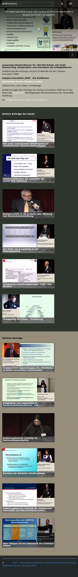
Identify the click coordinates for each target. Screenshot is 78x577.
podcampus (9, 3)
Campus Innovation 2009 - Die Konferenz (26, 100)
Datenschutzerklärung (35, 563)
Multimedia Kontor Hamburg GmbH (22, 81)
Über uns (17, 563)
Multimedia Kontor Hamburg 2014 (19, 565)
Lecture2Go (18, 93)
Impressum (54, 563)
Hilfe (64, 563)
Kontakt (72, 563)
